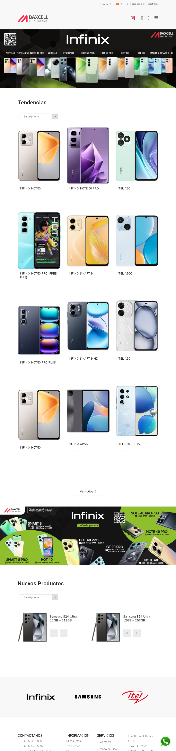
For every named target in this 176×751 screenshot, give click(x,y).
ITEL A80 (124, 359)
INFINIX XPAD (78, 444)
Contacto (105, 742)
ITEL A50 (124, 188)
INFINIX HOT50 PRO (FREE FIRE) (38, 275)
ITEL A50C (125, 274)
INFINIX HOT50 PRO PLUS (38, 362)
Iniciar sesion (137, 3)
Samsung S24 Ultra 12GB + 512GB (63, 618)
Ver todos (88, 491)
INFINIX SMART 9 (81, 274)
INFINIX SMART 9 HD (83, 359)
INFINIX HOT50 (30, 188)
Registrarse (152, 3)
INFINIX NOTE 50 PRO (84, 188)
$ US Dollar (104, 4)
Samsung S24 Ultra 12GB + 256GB (136, 618)
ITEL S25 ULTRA (129, 444)
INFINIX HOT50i (30, 448)
